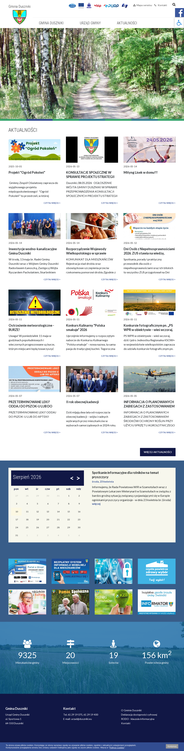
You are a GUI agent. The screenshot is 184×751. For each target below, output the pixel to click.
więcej (96, 503)
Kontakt (160, 5)
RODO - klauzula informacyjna (137, 718)
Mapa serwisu (142, 5)
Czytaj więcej (51, 203)
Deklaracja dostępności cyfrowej (139, 714)
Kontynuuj (172, 746)
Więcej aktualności (158, 452)
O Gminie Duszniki (131, 710)
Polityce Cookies (116, 748)
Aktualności (127, 23)
